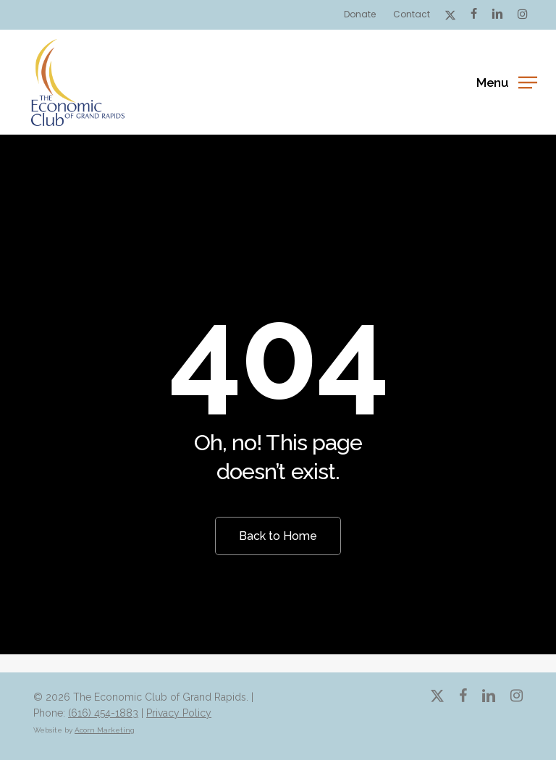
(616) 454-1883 (103, 713)
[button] (506, 81)
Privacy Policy (178, 713)
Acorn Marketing (105, 730)
